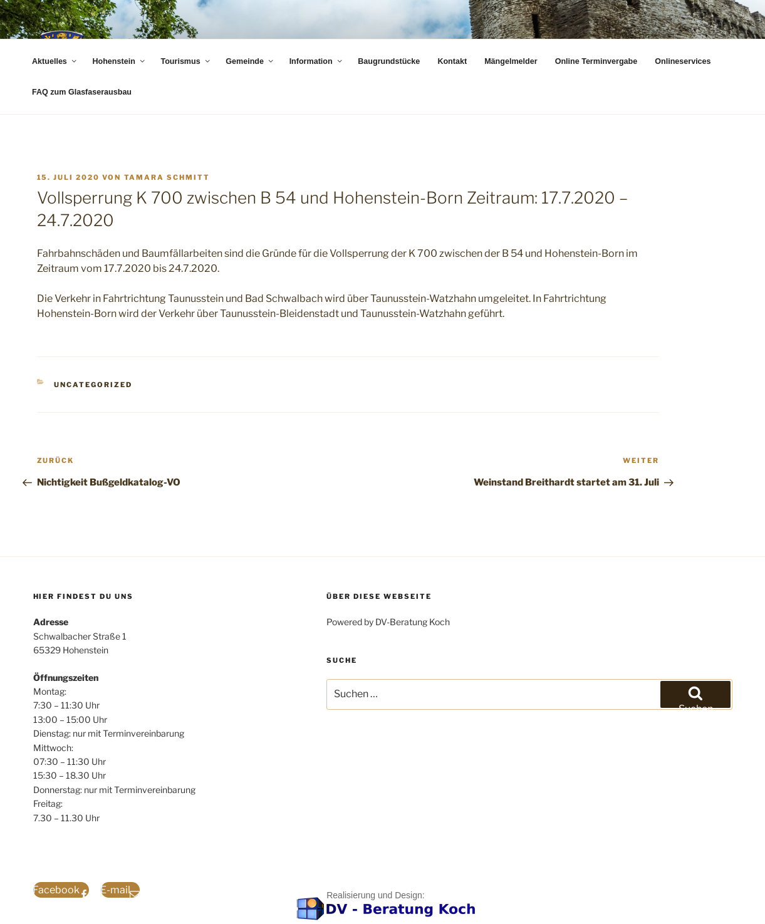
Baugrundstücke (389, 61)
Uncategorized (93, 384)
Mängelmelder (510, 61)
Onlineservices (682, 61)
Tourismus (185, 61)
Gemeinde (250, 61)
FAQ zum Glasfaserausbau (82, 92)
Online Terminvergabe (596, 61)
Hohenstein (119, 61)
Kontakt (452, 61)
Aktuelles (55, 61)
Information (316, 61)
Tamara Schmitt (167, 177)
